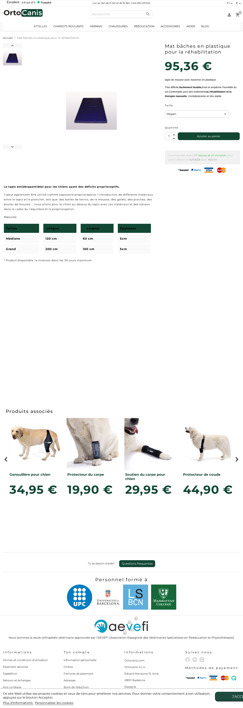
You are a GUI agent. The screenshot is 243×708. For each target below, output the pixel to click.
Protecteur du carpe (85, 474)
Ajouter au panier (208, 136)
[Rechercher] (121, 14)
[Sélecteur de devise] (239, 3)
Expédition (10, 673)
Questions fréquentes (137, 563)
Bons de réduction (76, 687)
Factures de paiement (78, 673)
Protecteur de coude (201, 474)
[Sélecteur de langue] (230, 3)
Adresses (70, 680)
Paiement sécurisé (15, 667)
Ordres (68, 667)
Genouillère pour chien (29, 474)
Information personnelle (80, 660)
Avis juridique (12, 687)
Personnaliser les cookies (54, 703)
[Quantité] (170, 136)
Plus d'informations (18, 703)
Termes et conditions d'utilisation (25, 660)
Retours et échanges (17, 680)
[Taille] (197, 114)
